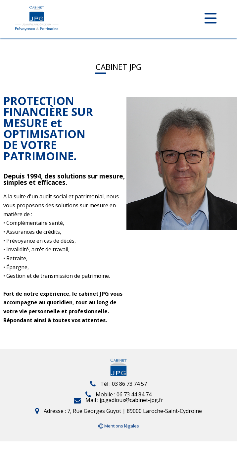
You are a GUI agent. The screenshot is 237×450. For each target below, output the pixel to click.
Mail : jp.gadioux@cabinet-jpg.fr (118, 400)
